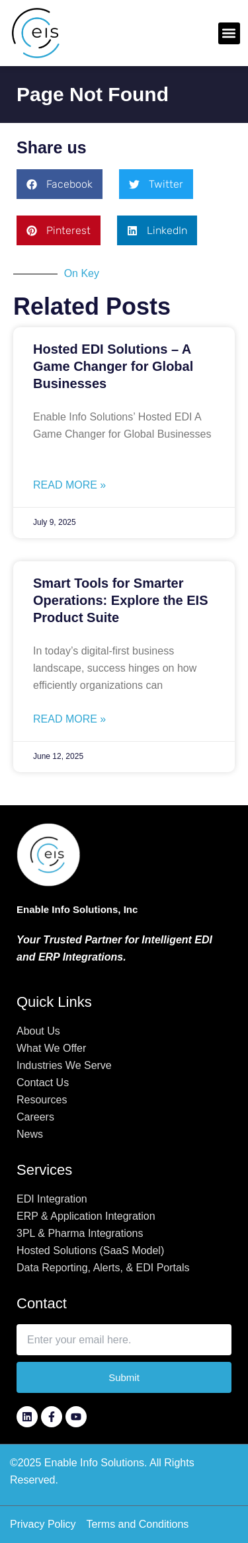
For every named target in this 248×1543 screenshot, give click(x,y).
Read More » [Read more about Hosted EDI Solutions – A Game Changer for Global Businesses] (69, 485)
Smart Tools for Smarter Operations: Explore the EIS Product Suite (120, 600)
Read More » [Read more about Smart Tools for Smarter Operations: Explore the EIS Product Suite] (69, 719)
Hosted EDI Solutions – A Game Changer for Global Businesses (113, 366)
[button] (229, 33)
